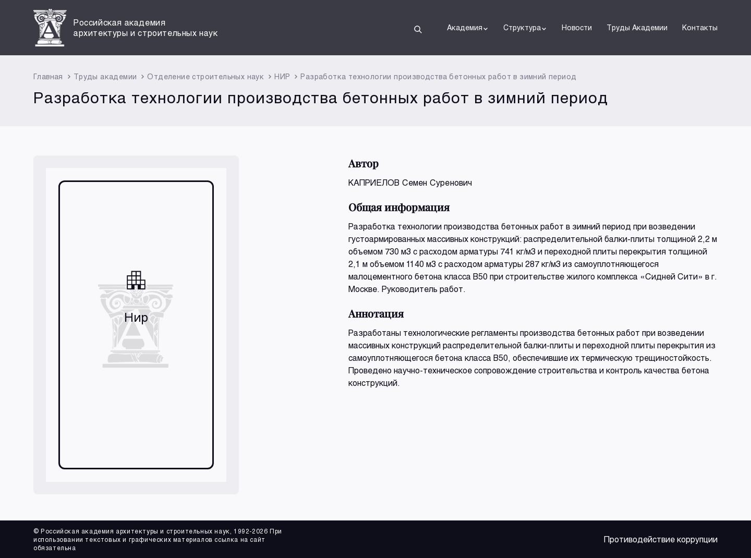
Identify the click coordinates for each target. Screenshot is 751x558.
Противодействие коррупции (661, 539)
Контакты (700, 27)
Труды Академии (637, 27)
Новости (577, 27)
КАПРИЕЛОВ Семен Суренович (410, 182)
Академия (468, 27)
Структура (525, 27)
